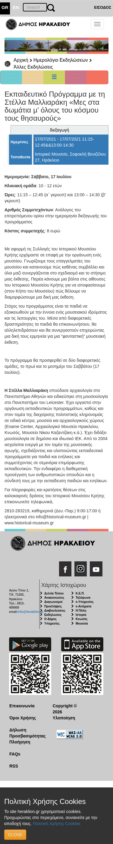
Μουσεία (82, 623)
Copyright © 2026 (65, 708)
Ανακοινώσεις (54, 597)
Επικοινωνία (22, 705)
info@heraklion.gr (30, 611)
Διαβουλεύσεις (54, 610)
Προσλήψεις (53, 606)
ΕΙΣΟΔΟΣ (102, 7)
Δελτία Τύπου (54, 593)
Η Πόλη (81, 610)
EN (16, 7)
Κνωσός (81, 619)
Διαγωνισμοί (53, 602)
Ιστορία (81, 614)
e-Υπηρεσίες (85, 602)
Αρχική (21, 60)
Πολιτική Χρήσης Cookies (56, 823)
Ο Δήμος (50, 619)
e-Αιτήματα (83, 606)
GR (5, 7)
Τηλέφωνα (83, 597)
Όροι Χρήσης (22, 717)
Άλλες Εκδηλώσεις (33, 67)
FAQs (14, 754)
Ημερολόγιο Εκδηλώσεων (60, 60)
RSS (13, 766)
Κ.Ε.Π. (80, 593)
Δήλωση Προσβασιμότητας (26, 733)
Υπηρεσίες (52, 623)
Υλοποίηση (64, 717)
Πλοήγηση (19, 742)
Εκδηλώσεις (53, 614)
